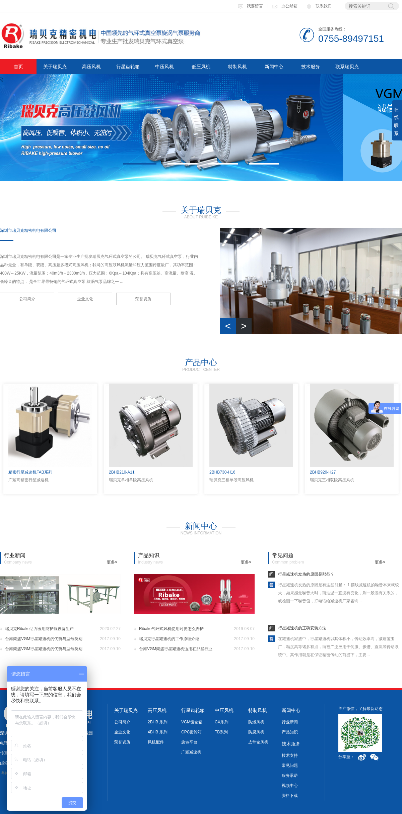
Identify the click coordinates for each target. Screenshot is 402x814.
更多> (112, 562)
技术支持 (290, 755)
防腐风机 (256, 732)
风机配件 (156, 742)
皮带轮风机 (258, 742)
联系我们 (319, 6)
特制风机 (237, 66)
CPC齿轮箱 (191, 732)
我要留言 (250, 6)
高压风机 (91, 66)
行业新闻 (290, 722)
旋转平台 (189, 742)
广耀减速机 (191, 752)
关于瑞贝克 (55, 66)
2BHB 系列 (158, 722)
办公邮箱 (284, 6)
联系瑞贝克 (347, 66)
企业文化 (85, 299)
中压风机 (164, 66)
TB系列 (221, 732)
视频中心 (290, 785)
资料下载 (290, 795)
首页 (18, 66)
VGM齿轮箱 (191, 722)
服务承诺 (290, 775)
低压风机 (201, 66)
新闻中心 (274, 66)
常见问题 (290, 765)
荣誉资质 (143, 299)
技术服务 (310, 66)
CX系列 (221, 722)
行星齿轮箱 (128, 66)
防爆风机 (256, 722)
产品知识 (290, 732)
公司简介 (27, 299)
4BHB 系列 (158, 732)
